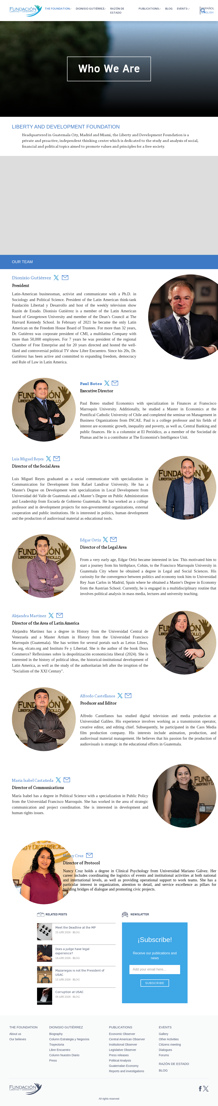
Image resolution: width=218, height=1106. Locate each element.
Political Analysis (120, 1060)
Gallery (163, 1034)
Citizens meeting (170, 1044)
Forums (164, 1055)
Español (207, 8)
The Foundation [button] (57, 8)
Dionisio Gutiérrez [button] (90, 8)
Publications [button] (149, 8)
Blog (169, 8)
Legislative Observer (122, 1050)
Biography (56, 1034)
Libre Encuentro (59, 1050)
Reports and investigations (126, 1071)
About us (15, 1034)
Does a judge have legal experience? (72, 951)
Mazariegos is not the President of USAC (79, 972)
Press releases (119, 1055)
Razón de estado (117, 10)
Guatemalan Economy (124, 1065)
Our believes (17, 1039)
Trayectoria (56, 1044)
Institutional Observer (123, 1044)
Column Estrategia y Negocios (69, 1039)
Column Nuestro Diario (64, 1055)
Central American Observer (127, 1039)
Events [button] (182, 8)
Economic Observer (122, 1034)
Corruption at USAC (69, 992)
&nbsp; (110, 205)
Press (53, 1060)
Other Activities (169, 1039)
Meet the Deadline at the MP (75, 927)
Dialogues (165, 1050)
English (207, 12)
